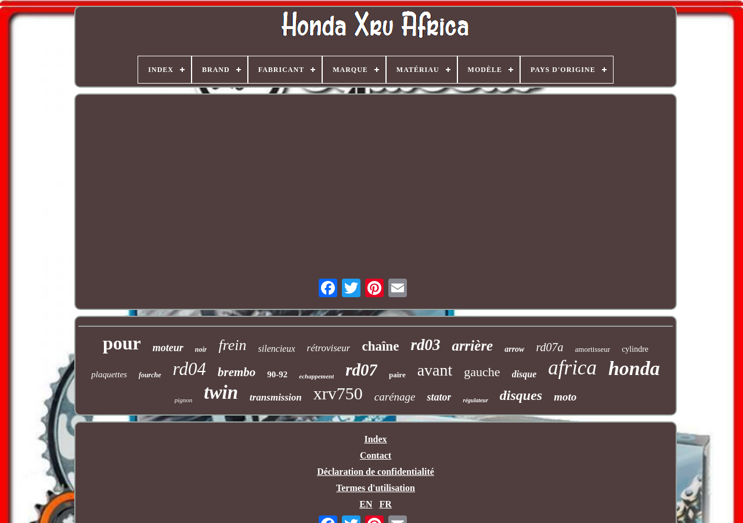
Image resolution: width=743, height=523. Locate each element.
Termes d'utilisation (375, 488)
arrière (472, 346)
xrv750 (338, 393)
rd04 (189, 369)
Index (375, 439)
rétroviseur (329, 348)
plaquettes (109, 374)
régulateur (475, 400)
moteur (168, 348)
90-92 (277, 374)
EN (365, 504)
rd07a (549, 347)
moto (565, 397)
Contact (375, 455)
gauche (482, 372)
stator (439, 397)
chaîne (380, 346)
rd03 (425, 345)
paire (397, 374)
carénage (395, 397)
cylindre (635, 349)
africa (572, 367)
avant (435, 370)
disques (521, 395)
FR (385, 504)
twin (221, 392)
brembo (236, 372)
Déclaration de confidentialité (375, 472)
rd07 (361, 369)
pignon (184, 399)
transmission (276, 397)
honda (634, 368)
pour (122, 343)
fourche (150, 375)
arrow (514, 349)
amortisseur (593, 349)
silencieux (276, 349)
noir (201, 349)
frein (232, 345)
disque (524, 374)
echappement (316, 376)
